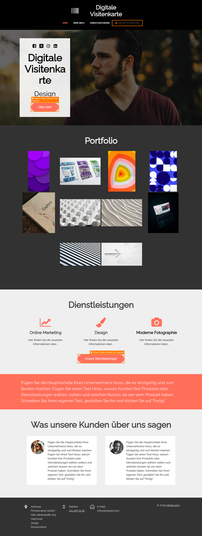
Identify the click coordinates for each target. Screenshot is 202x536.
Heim (65, 23)
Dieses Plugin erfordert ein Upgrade (44, 99)
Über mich (78, 23)
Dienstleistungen (100, 23)
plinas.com (173, 505)
